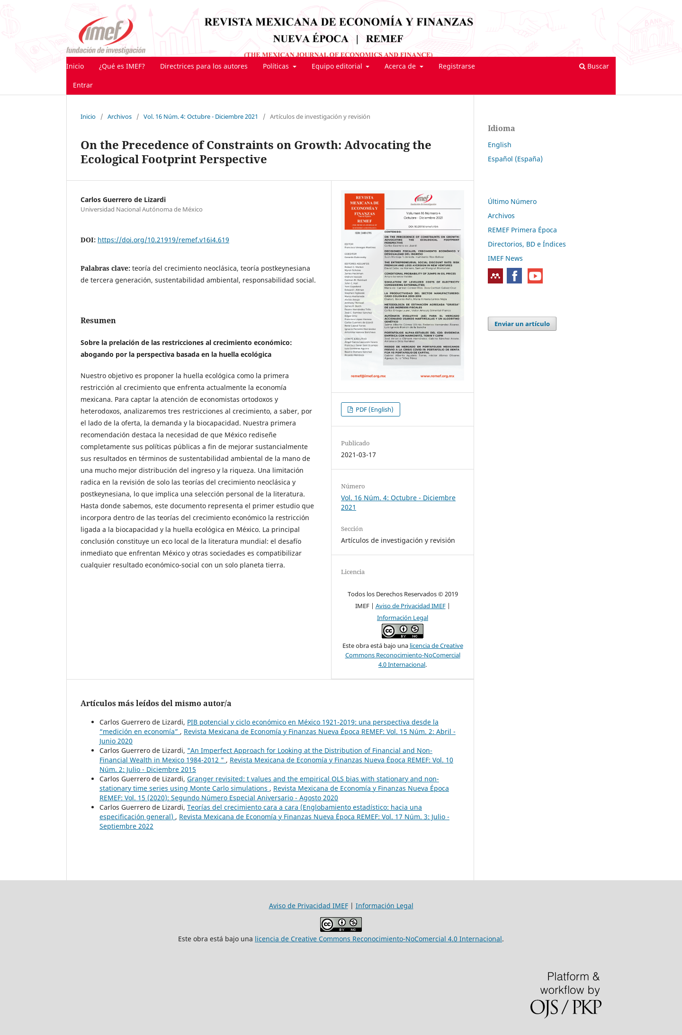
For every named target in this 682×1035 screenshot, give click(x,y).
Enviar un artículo (522, 323)
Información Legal (402, 617)
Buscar (594, 66)
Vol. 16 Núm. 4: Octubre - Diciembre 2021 (201, 116)
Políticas (277, 66)
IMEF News (505, 258)
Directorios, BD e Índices (527, 243)
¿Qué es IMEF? (122, 66)
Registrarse (457, 66)
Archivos (120, 116)
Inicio (75, 66)
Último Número (512, 201)
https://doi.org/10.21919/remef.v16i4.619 (163, 239)
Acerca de (401, 66)
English (500, 144)
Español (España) (515, 158)
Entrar (83, 84)
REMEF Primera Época (522, 229)
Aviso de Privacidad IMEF (411, 606)
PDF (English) (374, 409)
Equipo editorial (338, 66)
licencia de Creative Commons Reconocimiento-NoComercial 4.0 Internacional (404, 655)
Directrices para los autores (204, 66)
